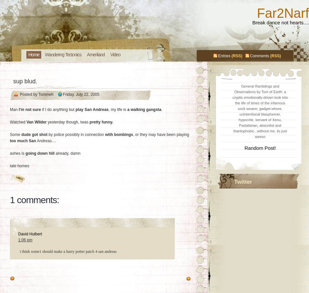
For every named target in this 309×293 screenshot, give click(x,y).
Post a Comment (24, 268)
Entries (224, 56)
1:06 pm (25, 240)
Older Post (25, 279)
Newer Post (174, 279)
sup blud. (25, 81)
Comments (259, 56)
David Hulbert (30, 234)
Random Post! (260, 148)
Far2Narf (283, 13)
